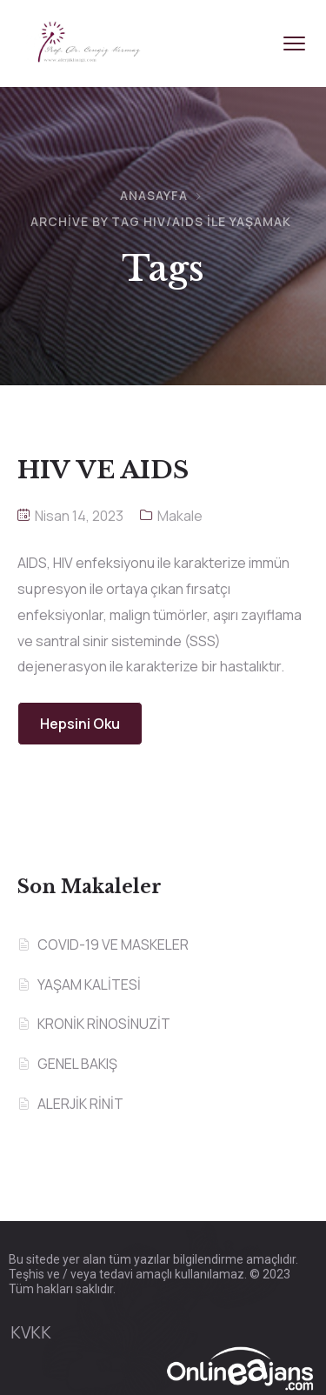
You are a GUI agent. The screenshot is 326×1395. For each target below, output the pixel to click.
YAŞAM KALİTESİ (89, 984)
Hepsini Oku (80, 723)
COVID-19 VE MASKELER (113, 944)
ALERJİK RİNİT (80, 1103)
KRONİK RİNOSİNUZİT (103, 1023)
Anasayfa (154, 195)
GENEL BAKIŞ (77, 1063)
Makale (180, 515)
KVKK (30, 1332)
